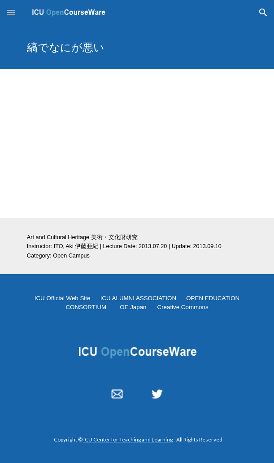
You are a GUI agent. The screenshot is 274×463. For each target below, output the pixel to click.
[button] (11, 12)
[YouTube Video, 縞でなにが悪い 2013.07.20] (137, 143)
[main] (137, 47)
